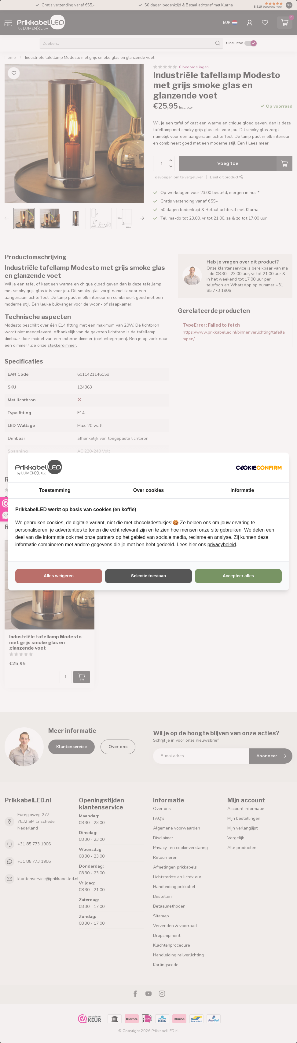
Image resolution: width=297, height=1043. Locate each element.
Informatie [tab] (242, 490)
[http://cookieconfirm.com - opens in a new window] (259, 467)
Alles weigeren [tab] (59, 575)
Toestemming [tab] (55, 490)
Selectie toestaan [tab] (148, 575)
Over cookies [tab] (148, 490)
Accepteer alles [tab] (238, 575)
